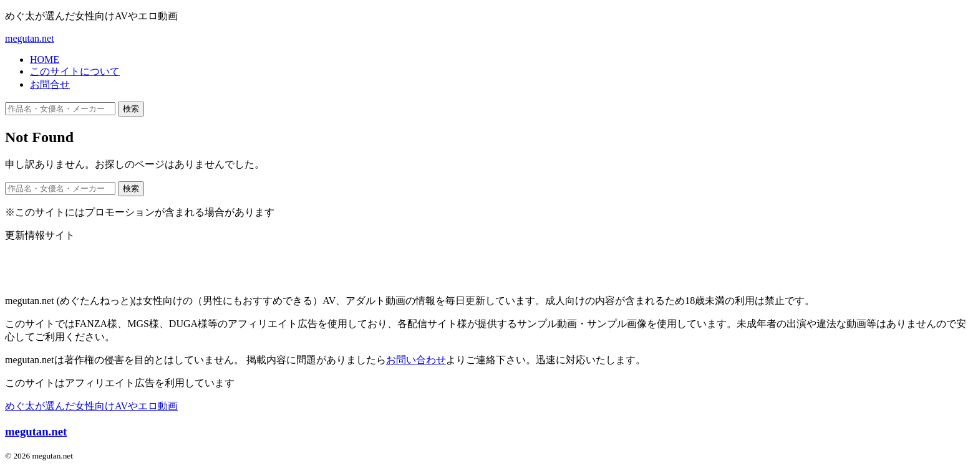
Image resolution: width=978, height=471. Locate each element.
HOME (44, 59)
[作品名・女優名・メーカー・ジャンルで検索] (60, 108)
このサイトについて (75, 71)
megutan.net (29, 38)
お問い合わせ (416, 359)
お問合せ (50, 84)
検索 (131, 108)
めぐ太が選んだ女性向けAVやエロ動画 (91, 406)
